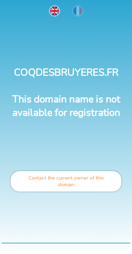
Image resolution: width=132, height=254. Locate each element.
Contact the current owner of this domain (66, 181)
